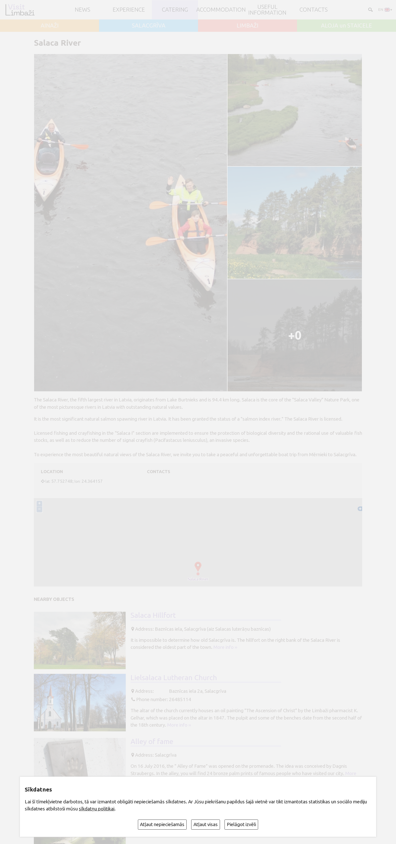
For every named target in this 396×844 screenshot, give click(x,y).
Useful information (267, 9)
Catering (175, 10)
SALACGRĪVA (148, 26)
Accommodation (221, 10)
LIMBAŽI (247, 26)
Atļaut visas (205, 824)
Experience (129, 10)
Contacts (314, 10)
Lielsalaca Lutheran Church (174, 677)
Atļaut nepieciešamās (162, 824)
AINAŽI (50, 26)
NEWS (82, 10)
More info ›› (225, 647)
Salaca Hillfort (153, 615)
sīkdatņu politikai (96, 808)
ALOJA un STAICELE (346, 26)
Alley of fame (152, 741)
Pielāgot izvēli (241, 824)
